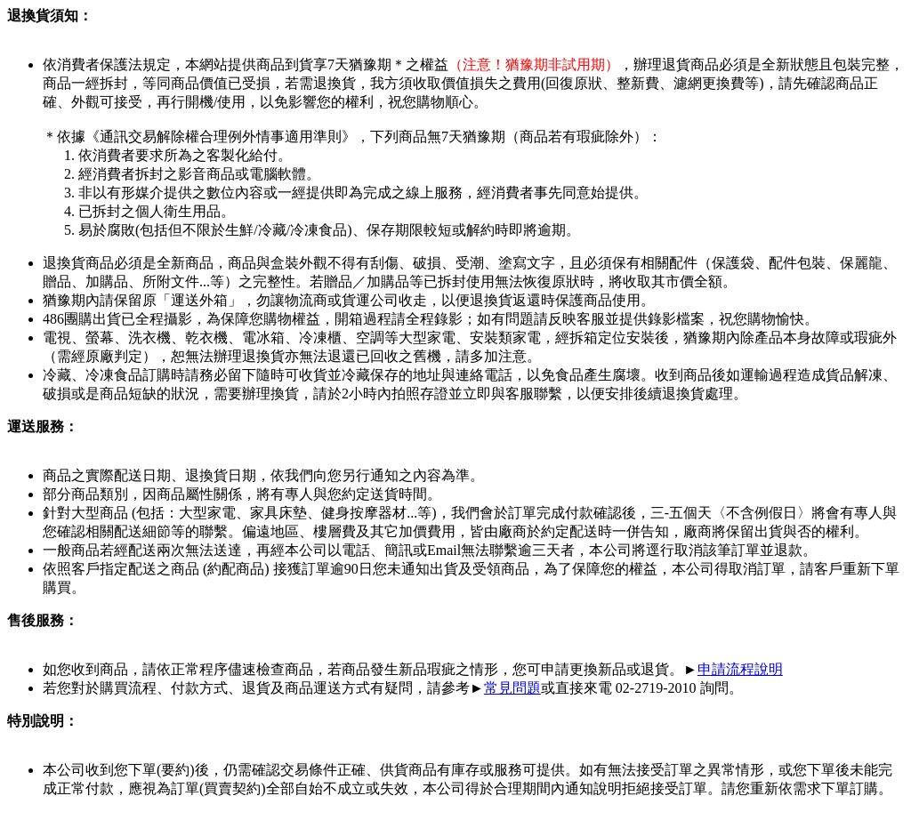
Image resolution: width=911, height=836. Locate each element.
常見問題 (512, 687)
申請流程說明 (740, 669)
